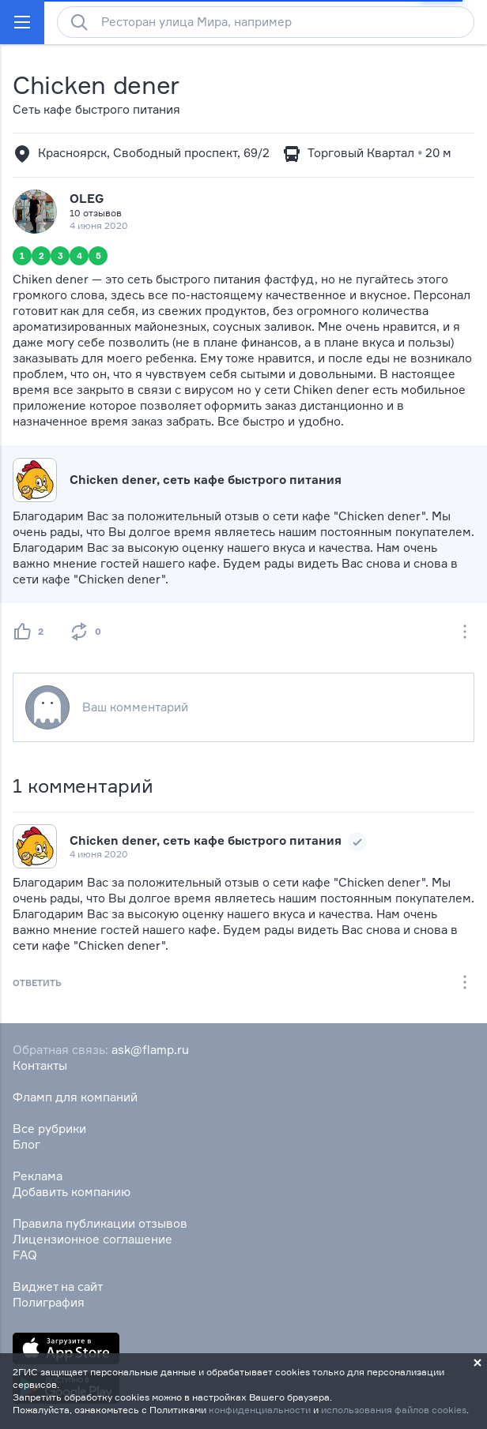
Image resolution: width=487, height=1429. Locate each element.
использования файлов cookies (393, 1410)
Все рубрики (49, 1128)
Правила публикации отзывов (100, 1223)
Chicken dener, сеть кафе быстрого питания (206, 479)
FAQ (25, 1254)
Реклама (37, 1175)
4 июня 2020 (99, 854)
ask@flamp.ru (150, 1049)
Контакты (40, 1065)
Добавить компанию (71, 1191)
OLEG (87, 198)
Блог (26, 1144)
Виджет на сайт (58, 1286)
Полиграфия (49, 1302)
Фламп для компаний (75, 1097)
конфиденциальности (260, 1410)
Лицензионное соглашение (92, 1239)
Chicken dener (96, 84)
